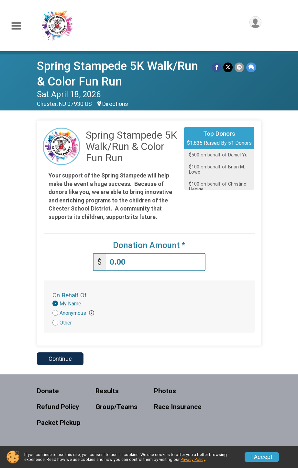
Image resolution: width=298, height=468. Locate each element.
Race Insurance (178, 407)
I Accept (261, 457)
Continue (60, 358)
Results (107, 391)
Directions (115, 104)
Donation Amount (149, 245)
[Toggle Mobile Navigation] (16, 26)
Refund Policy (58, 407)
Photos (165, 391)
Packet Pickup (59, 423)
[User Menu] (255, 22)
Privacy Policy (193, 459)
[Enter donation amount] (155, 262)
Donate (48, 391)
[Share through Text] (251, 67)
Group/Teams (116, 407)
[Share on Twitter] (228, 67)
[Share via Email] (239, 67)
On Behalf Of (69, 295)
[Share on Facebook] (217, 67)
